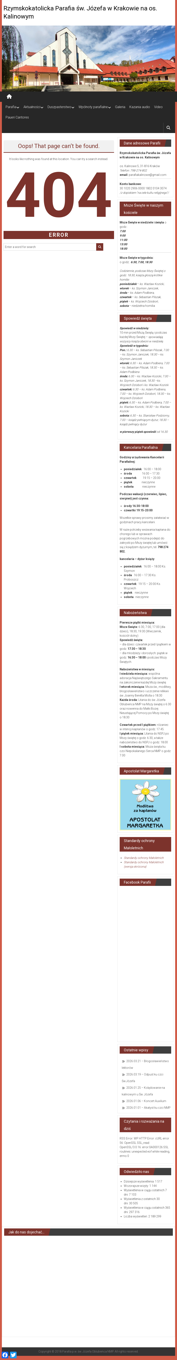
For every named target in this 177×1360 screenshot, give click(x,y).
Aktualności (31, 107)
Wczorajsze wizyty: (136, 1185)
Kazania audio (139, 107)
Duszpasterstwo (59, 107)
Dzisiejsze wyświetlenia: (139, 1181)
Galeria (120, 107)
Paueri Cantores (17, 117)
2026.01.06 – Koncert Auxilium (146, 1101)
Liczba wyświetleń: (136, 1216)
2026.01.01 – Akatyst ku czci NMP (148, 1107)
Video (158, 107)
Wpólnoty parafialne (93, 107)
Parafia (11, 107)
